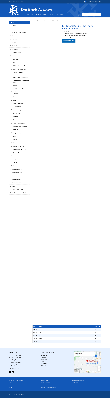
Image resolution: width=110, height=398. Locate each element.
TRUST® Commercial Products (20, 193)
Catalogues (16, 1)
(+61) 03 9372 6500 (16, 355)
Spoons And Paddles (18, 147)
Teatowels (15, 157)
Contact (60, 15)
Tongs (14, 160)
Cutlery (13, 36)
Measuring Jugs (17, 110)
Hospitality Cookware (17, 46)
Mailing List (44, 363)
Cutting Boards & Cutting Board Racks (21, 82)
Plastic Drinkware (16, 183)
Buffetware (15, 29)
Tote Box (15, 163)
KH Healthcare (15, 50)
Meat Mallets (16, 114)
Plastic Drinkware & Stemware (48, 387)
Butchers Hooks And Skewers (20, 66)
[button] (99, 15)
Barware (14, 26)
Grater (14, 101)
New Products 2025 (17, 176)
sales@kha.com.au (16, 360)
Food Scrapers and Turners (20, 89)
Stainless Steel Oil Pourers (20, 150)
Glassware (14, 43)
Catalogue (39, 21)
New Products (41, 15)
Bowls (14, 63)
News (10, 1)
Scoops (15, 140)
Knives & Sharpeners (57, 21)
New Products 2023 (17, 170)
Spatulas (15, 143)
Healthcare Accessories (78, 380)
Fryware (15, 97)
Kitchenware (47, 21)
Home (23, 15)
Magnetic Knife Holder (19, 107)
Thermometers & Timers (18, 190)
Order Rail (15, 117)
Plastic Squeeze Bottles (19, 124)
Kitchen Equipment (17, 53)
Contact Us (44, 355)
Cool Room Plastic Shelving (19, 33)
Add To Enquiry (68, 42)
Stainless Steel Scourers (19, 153)
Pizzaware (15, 120)
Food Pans (14, 40)
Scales (14, 137)
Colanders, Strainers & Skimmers (18, 74)
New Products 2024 (17, 173)
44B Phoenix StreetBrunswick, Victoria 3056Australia (17, 364)
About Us (22, 1)
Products (30, 15)
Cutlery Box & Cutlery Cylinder (20, 78)
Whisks (15, 166)
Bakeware (15, 60)
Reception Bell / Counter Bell (20, 133)
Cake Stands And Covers (19, 70)
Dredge (15, 86)
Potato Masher (17, 130)
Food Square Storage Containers (18, 93)
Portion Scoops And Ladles (20, 127)
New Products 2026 (17, 180)
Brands (51, 15)
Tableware (14, 187)
